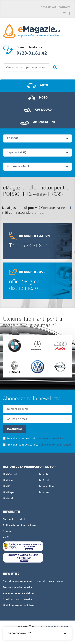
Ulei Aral (8, 498)
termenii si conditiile (51, 438)
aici (68, 208)
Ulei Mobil (43, 474)
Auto (37, 85)
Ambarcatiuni (37, 122)
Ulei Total (43, 480)
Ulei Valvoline (45, 486)
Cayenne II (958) (16, 152)
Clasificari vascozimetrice (17, 599)
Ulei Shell (8, 480)
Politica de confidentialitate (19, 525)
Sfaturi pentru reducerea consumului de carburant (33, 581)
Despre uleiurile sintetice (17, 587)
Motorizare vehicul (18, 166)
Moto (38, 97)
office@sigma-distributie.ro (25, 285)
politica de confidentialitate (55, 445)
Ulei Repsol (9, 492)
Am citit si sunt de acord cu (33, 438)
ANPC (6, 537)
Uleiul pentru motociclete (18, 605)
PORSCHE (12, 138)
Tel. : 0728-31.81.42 (30, 245)
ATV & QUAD (38, 110)
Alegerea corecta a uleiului (18, 593)
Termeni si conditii (14, 519)
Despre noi (48, 7)
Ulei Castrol (10, 474)
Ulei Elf (7, 486)
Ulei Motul (43, 492)
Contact (64, 7)
